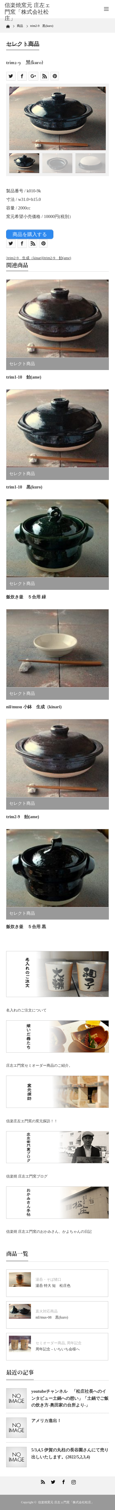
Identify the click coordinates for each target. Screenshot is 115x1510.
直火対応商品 (47, 1311)
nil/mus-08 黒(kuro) (52, 1317)
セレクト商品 (22, 44)
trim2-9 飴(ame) (57, 258)
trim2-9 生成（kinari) (25, 258)
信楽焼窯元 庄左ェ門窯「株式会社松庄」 (66, 1502)
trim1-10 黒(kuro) (24, 487)
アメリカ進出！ (46, 1420)
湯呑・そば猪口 (48, 1279)
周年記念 (74, 1343)
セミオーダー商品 (50, 1343)
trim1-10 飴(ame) (23, 377)
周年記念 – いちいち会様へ (58, 1349)
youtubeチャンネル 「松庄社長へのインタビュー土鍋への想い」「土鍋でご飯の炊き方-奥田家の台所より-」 (70, 1398)
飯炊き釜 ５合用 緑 (26, 597)
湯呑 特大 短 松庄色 (53, 1285)
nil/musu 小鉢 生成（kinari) (34, 707)
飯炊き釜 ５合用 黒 (26, 926)
